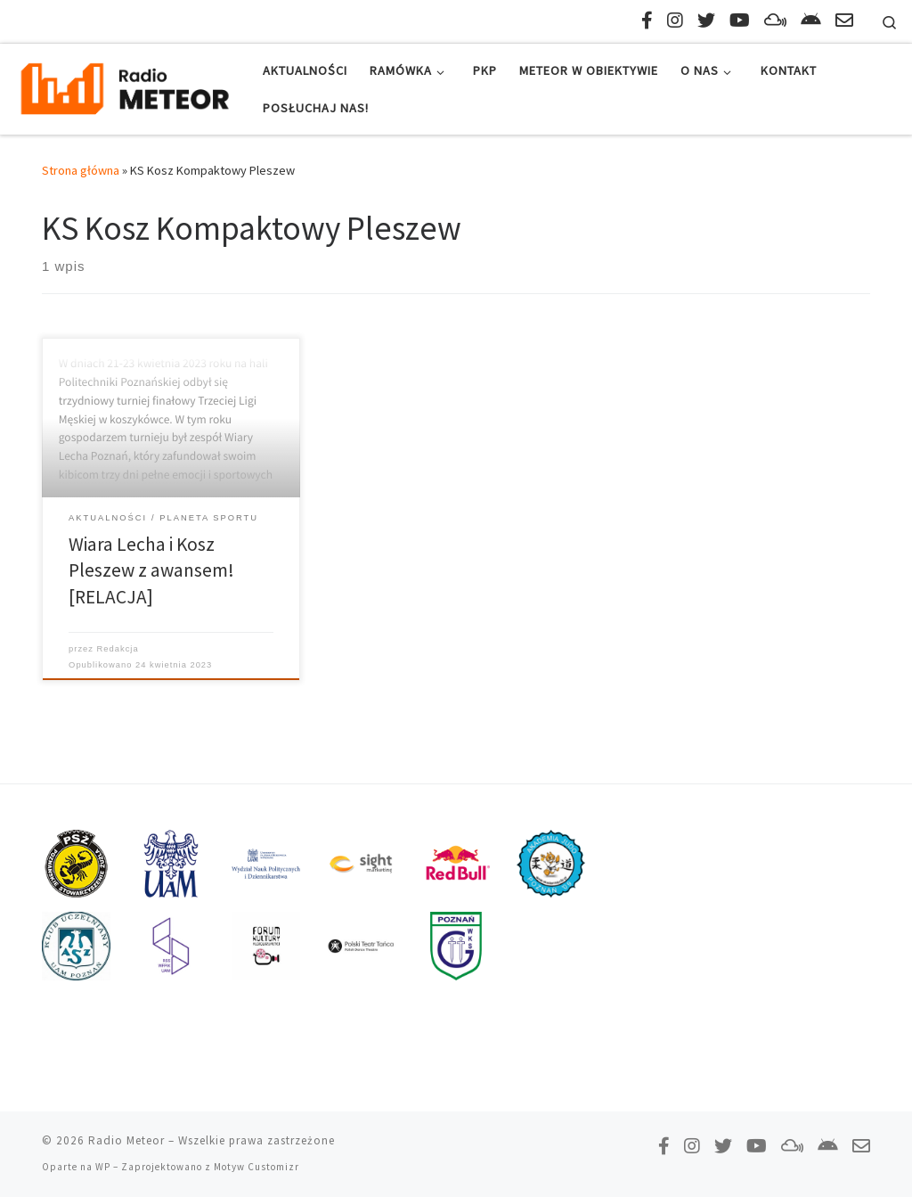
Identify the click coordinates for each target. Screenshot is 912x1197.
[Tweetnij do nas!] (706, 20)
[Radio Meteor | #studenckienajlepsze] (124, 86)
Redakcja (118, 648)
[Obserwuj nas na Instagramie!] (675, 20)
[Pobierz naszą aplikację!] (811, 20)
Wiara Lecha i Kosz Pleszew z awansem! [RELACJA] (151, 571)
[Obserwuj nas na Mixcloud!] (775, 20)
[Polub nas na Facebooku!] (647, 20)
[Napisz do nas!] (844, 20)
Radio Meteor (126, 1140)
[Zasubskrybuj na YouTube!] (739, 20)
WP (102, 1166)
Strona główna (80, 170)
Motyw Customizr (256, 1166)
